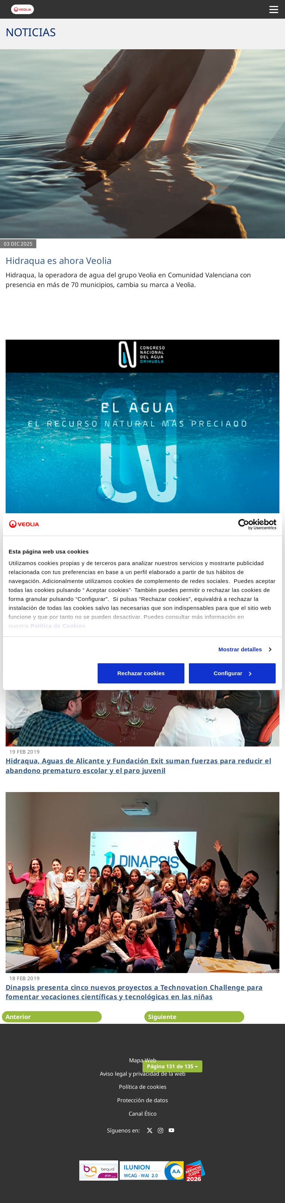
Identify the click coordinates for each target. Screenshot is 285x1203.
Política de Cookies (57, 626)
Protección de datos (142, 1100)
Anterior (18, 1017)
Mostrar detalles (240, 649)
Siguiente (162, 1017)
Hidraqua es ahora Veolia (58, 260)
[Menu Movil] (274, 9)
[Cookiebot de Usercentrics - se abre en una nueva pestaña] (243, 524)
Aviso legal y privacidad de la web (143, 1073)
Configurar (143, 673)
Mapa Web (142, 1060)
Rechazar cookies (52, 673)
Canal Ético (143, 1113)
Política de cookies (142, 1086)
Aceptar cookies (232, 673)
